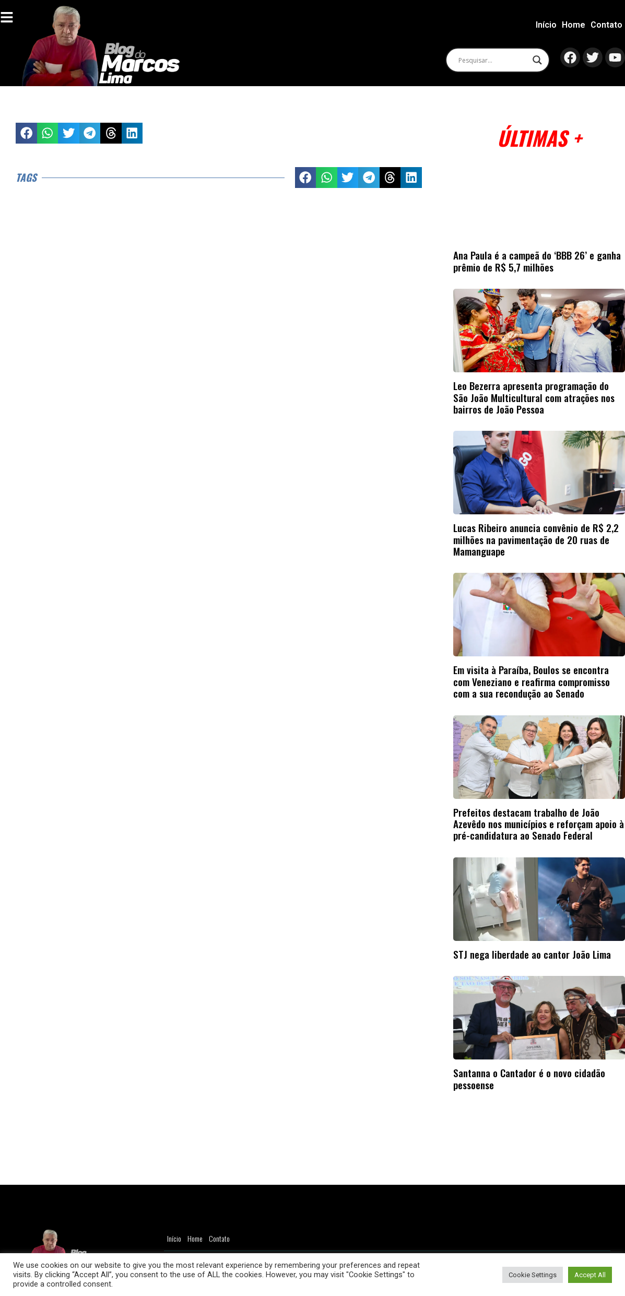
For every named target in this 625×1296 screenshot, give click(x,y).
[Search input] (492, 60)
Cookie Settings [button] (533, 1275)
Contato (606, 25)
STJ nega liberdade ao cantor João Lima (532, 954)
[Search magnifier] (536, 60)
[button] (26, 133)
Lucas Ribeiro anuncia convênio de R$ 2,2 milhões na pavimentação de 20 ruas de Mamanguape (536, 539)
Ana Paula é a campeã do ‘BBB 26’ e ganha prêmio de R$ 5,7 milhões (537, 261)
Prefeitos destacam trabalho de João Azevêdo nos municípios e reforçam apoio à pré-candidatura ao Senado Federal (538, 824)
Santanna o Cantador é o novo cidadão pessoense (529, 1078)
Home (573, 25)
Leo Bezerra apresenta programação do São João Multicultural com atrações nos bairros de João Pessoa (534, 397)
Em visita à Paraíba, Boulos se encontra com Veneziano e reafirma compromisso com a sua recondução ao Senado (531, 681)
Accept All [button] (590, 1275)
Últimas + (539, 137)
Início (546, 25)
